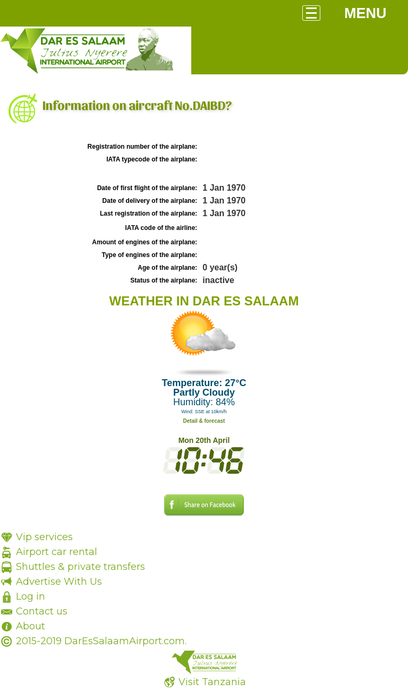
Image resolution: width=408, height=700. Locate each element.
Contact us (41, 611)
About (30, 626)
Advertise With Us (59, 581)
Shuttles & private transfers (80, 567)
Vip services (44, 537)
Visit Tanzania (212, 682)
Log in (30, 596)
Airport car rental (56, 552)
